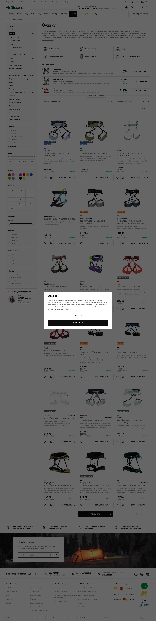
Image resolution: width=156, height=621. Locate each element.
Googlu (68, 305)
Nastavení (78, 316)
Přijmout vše (78, 323)
